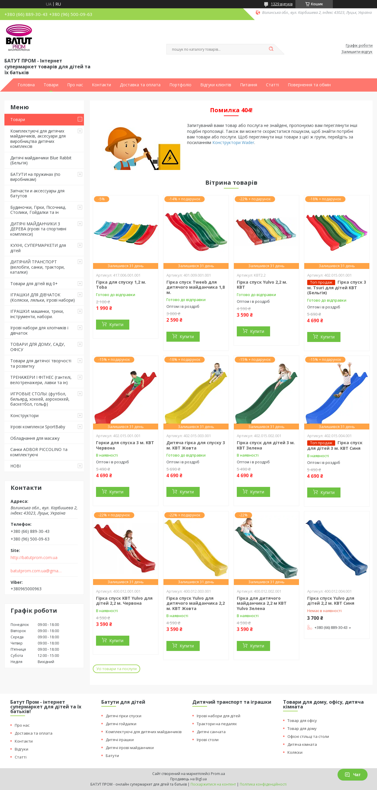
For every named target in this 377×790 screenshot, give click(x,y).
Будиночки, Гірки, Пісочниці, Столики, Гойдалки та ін (38, 209)
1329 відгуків (281, 3)
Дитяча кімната (302, 744)
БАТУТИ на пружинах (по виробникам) (35, 176)
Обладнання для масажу (34, 438)
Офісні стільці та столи (308, 736)
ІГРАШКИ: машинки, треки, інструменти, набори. (37, 313)
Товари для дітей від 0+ (34, 283)
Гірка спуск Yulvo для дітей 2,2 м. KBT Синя (330, 600)
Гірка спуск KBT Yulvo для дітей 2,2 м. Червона (124, 600)
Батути (112, 755)
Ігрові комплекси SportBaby (37, 426)
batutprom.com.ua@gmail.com (36, 571)
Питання (248, 85)
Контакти (101, 85)
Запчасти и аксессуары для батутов (37, 193)
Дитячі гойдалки (121, 723)
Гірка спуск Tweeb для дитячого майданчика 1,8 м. (195, 287)
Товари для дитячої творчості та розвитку (40, 363)
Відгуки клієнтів (215, 85)
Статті (272, 85)
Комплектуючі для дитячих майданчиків (144, 731)
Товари (51, 85)
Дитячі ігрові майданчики (130, 747)
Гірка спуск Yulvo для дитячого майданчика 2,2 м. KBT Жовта (195, 603)
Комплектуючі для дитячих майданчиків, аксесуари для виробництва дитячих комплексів (38, 138)
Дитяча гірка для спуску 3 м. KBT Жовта (195, 445)
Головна (26, 85)
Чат (353, 774)
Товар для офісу (302, 720)
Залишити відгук (357, 52)
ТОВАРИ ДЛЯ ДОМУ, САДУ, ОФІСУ (37, 346)
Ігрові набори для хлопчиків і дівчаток (39, 330)
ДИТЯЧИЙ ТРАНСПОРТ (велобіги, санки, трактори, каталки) (37, 267)
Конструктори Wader (233, 142)
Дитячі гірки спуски (123, 715)
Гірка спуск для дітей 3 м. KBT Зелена (266, 445)
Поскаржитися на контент (213, 784)
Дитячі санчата (211, 731)
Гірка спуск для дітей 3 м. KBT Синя (335, 445)
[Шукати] (271, 49)
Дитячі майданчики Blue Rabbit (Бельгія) (41, 160)
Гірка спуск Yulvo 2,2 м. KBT (262, 284)
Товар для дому (302, 728)
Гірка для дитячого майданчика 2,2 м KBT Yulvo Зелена (262, 603)
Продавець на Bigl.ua (188, 778)
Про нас (75, 85)
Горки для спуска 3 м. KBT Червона (125, 445)
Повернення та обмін (309, 85)
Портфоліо (180, 85)
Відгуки (21, 749)
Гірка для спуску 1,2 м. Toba (121, 284)
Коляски (294, 752)
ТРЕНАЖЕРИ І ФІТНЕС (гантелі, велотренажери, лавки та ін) (41, 379)
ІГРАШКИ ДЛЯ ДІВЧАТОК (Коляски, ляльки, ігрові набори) (42, 297)
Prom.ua (218, 773)
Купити (116, 324)
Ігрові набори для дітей (218, 715)
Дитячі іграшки (120, 739)
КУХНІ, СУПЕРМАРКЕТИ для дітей (38, 247)
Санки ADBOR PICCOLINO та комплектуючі (38, 452)
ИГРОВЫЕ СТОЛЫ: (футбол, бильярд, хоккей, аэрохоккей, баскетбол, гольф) (40, 399)
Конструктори (24, 415)
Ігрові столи (208, 739)
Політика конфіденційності (263, 784)
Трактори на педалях (217, 723)
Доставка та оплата (140, 85)
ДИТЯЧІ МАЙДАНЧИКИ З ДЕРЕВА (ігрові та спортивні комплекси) (38, 229)
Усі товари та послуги (116, 668)
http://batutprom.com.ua (34, 557)
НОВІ (15, 466)
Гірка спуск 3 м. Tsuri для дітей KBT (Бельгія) (336, 287)
